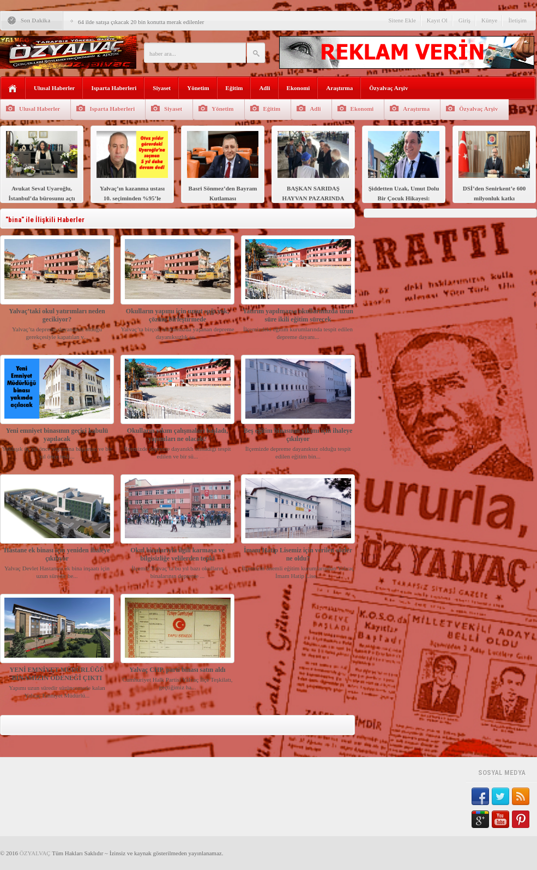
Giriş (464, 20)
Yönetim (198, 88)
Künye (489, 20)
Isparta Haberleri (113, 88)
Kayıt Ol (437, 20)
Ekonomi (298, 88)
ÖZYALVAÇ (35, 853)
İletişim (517, 20)
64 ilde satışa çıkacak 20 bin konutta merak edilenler (141, 22)
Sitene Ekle (401, 20)
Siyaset (162, 88)
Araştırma (339, 88)
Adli (264, 88)
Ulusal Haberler (54, 88)
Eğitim (234, 88)
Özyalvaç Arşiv (388, 88)
